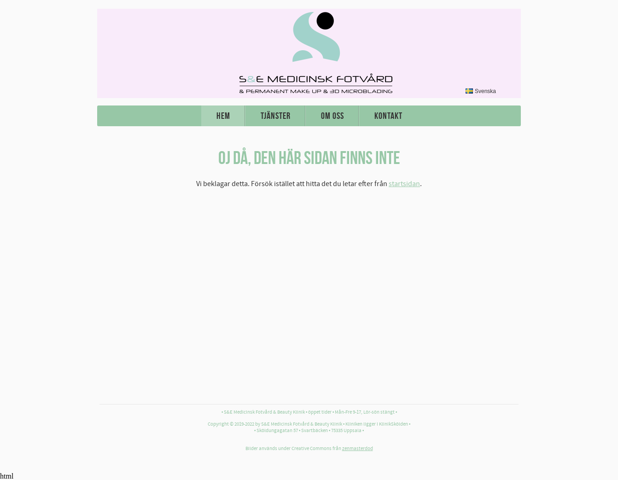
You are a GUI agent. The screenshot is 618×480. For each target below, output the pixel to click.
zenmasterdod (357, 448)
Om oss (332, 116)
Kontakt (388, 116)
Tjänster (276, 116)
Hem (223, 116)
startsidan (404, 183)
